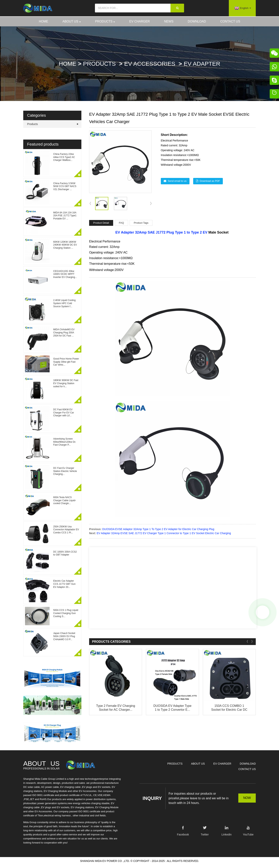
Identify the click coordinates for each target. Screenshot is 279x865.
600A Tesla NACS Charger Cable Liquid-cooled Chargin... (64, 500)
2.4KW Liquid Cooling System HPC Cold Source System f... (64, 303)
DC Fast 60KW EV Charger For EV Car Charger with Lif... (63, 412)
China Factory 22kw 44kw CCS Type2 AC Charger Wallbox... (64, 157)
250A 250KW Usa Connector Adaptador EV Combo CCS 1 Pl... (66, 529)
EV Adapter (202, 63)
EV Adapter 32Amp (131, 232)
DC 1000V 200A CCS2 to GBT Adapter (65, 553)
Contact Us (230, 21)
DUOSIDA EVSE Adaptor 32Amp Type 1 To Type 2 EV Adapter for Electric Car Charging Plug (158, 529)
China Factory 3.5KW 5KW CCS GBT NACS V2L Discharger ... (64, 186)
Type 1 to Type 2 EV (191, 232)
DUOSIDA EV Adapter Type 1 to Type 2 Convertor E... (172, 707)
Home (43, 21)
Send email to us (177, 180)
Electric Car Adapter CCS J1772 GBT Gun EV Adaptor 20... (64, 584)
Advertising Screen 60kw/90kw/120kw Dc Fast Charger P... (64, 441)
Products (105, 21)
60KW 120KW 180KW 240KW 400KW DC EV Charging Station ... (65, 245)
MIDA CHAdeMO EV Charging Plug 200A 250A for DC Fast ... (64, 332)
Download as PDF (210, 180)
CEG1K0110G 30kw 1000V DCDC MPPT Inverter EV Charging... (65, 274)
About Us (71, 21)
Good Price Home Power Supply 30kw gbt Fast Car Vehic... (66, 361)
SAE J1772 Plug (161, 232)
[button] (151, 204)
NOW (247, 797)
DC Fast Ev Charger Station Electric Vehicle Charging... (65, 471)
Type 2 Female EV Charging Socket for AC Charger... (115, 707)
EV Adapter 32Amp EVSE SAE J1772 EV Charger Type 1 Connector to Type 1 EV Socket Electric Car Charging (164, 533)
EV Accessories (149, 63)
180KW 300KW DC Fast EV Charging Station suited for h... (65, 383)
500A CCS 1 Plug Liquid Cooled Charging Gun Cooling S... (65, 613)
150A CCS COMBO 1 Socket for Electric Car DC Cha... (229, 707)
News (168, 21)
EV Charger (139, 21)
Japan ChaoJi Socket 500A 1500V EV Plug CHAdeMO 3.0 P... (64, 636)
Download (197, 21)
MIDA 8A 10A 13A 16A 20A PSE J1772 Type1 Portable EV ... (65, 215)
